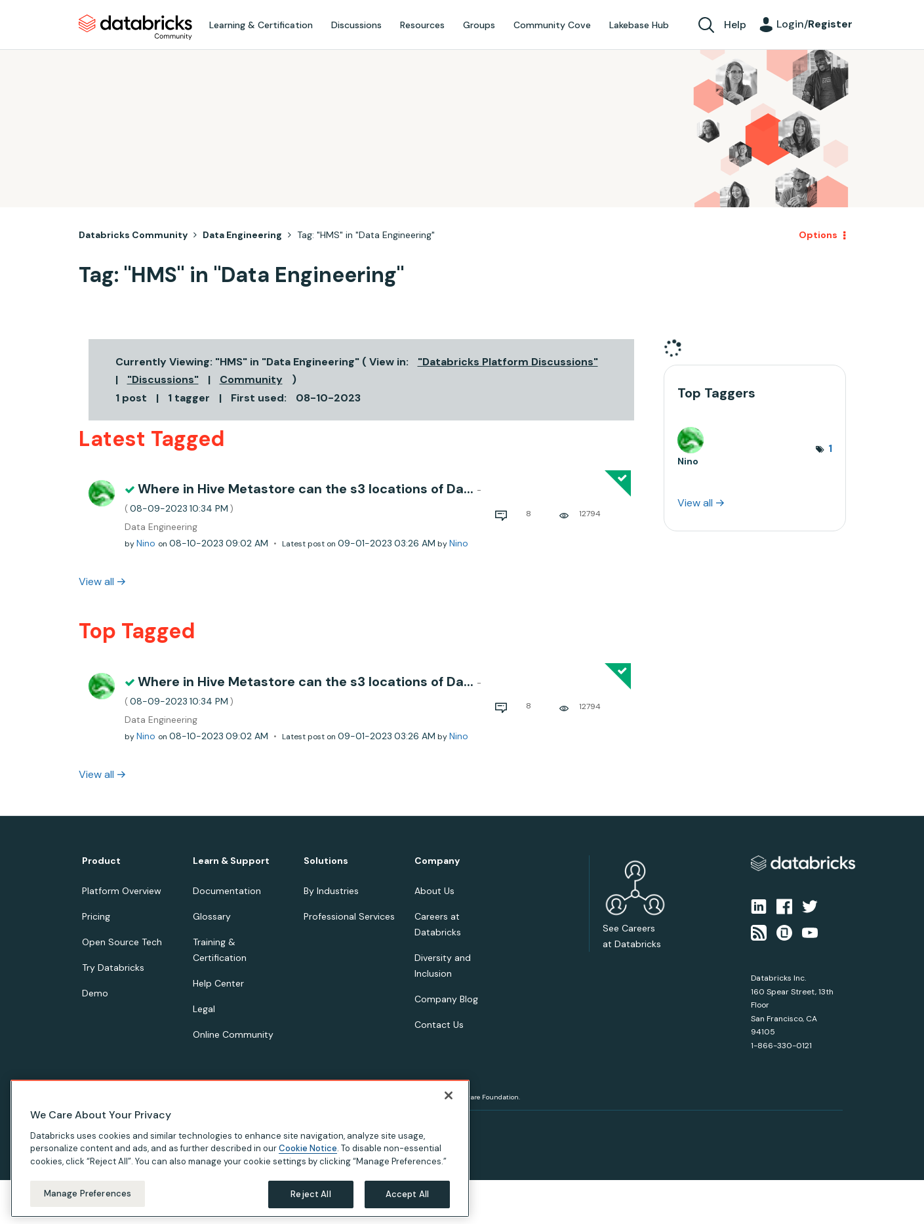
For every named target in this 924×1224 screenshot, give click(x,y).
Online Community (233, 1034)
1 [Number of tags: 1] (830, 448)
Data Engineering (242, 235)
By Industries (331, 891)
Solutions (326, 861)
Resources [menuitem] (422, 25)
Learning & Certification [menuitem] (261, 25)
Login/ (814, 24)
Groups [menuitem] (479, 25)
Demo (95, 993)
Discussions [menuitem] (356, 25)
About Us (434, 891)
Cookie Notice (308, 1148)
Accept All (407, 1194)
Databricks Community (135, 27)
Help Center (218, 983)
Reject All (311, 1194)
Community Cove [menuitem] (552, 25)
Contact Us (439, 1024)
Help (735, 24)
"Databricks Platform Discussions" (508, 362)
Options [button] (818, 235)
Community (251, 379)
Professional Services (349, 916)
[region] (240, 1148)
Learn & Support (231, 861)
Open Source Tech (122, 942)
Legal (204, 1009)
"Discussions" (163, 379)
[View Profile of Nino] (145, 543)
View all (96, 581)
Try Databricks (113, 967)
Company (437, 861)
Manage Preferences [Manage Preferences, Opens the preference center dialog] (87, 1193)
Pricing (96, 916)
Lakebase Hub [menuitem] (639, 25)
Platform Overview (121, 891)
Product (101, 861)
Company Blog (446, 999)
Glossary (212, 916)
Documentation (227, 891)
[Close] (448, 1095)
